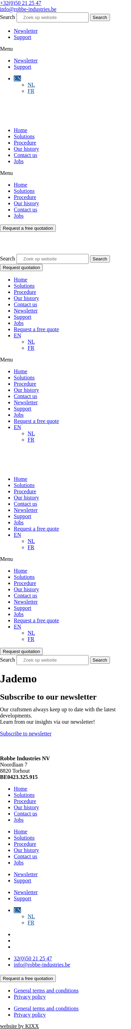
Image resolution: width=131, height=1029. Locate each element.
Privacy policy (30, 997)
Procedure (25, 143)
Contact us (25, 155)
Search (7, 17)
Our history (26, 149)
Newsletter (26, 31)
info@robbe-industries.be (28, 9)
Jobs (18, 161)
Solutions (24, 136)
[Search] (100, 17)
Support (22, 37)
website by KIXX (19, 1026)
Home (20, 130)
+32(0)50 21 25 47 (20, 3)
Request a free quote (36, 329)
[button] (65, 49)
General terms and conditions (46, 990)
